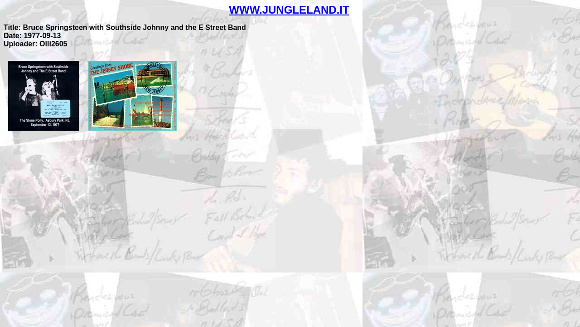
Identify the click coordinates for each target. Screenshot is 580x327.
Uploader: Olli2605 (36, 44)
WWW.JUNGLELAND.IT (289, 10)
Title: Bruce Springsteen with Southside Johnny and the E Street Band (125, 27)
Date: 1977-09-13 (32, 36)
